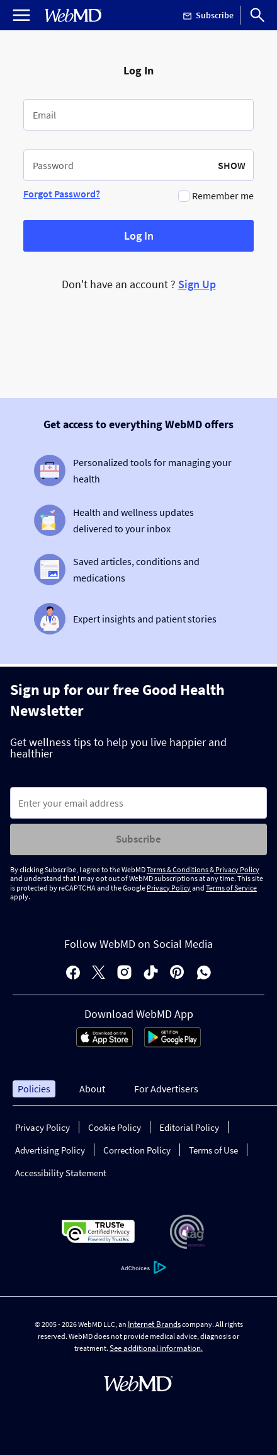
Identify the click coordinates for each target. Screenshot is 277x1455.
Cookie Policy (114, 1127)
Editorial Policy (189, 1127)
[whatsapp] (204, 973)
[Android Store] (172, 1043)
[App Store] (104, 1043)
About (92, 1088)
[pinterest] (177, 973)
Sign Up (197, 284)
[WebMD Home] (73, 15)
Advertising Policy (50, 1150)
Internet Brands (154, 1324)
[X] (98, 973)
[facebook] (73, 973)
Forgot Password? (61, 193)
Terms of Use (213, 1150)
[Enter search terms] (138, 803)
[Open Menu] (21, 15)
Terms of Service (231, 887)
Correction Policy (137, 1150)
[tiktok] (151, 973)
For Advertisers (166, 1088)
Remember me (223, 195)
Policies (34, 1088)
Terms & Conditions (178, 869)
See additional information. (156, 1348)
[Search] (257, 15)
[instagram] (124, 973)
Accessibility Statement (60, 1173)
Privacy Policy (236, 869)
